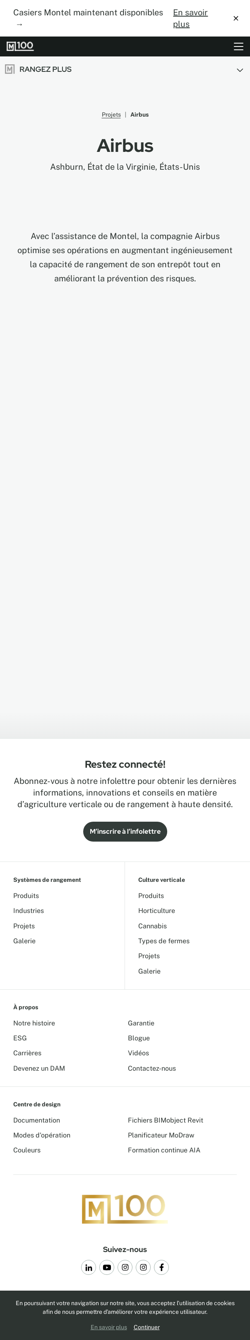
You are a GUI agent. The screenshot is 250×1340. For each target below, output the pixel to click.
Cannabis (152, 926)
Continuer (147, 1327)
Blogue (139, 1038)
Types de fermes (164, 941)
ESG (20, 1038)
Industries (28, 911)
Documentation (36, 1120)
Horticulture (156, 911)
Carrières (27, 1053)
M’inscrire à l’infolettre (125, 831)
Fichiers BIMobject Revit (165, 1120)
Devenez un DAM (39, 1068)
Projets (111, 114)
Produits (26, 896)
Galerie (24, 941)
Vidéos (138, 1053)
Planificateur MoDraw (161, 1135)
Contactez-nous (152, 1068)
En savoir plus (190, 18)
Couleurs (27, 1150)
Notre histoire (34, 1023)
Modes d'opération (41, 1135)
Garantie (141, 1023)
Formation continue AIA (164, 1150)
